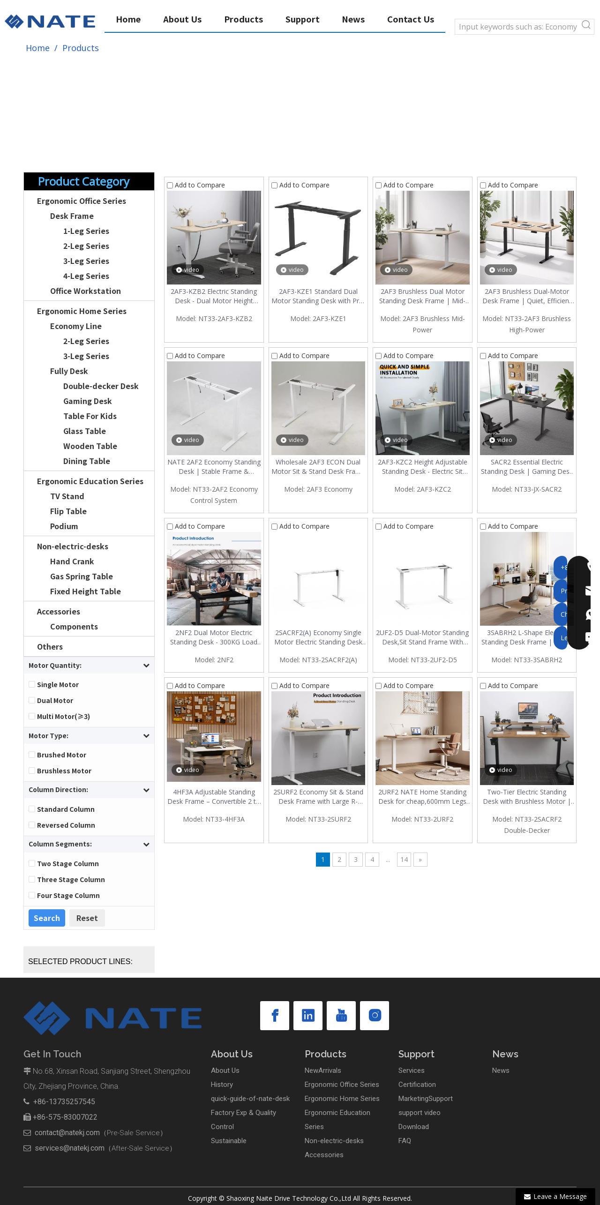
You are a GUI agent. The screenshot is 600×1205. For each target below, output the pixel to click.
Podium (64, 525)
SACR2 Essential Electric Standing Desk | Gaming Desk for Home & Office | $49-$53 (527, 466)
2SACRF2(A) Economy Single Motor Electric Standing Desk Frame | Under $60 (318, 637)
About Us (225, 1070)
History (222, 1084)
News (501, 1070)
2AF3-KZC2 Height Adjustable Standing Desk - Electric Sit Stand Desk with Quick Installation (422, 466)
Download (413, 1127)
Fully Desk (69, 370)
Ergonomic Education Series (90, 480)
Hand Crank (72, 561)
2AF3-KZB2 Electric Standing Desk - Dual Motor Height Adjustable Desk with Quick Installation (214, 296)
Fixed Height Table (85, 591)
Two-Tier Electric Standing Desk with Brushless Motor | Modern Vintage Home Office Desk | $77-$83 (526, 796)
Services (411, 1070)
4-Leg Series (86, 275)
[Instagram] (374, 1015)
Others (50, 646)
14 (404, 859)
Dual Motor (55, 700)
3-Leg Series (86, 260)
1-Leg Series (86, 230)
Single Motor (58, 684)
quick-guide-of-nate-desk (250, 1098)
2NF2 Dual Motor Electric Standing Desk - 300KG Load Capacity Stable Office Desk (213, 637)
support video (419, 1112)
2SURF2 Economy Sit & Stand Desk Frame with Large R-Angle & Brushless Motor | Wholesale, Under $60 (318, 796)
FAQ (404, 1141)
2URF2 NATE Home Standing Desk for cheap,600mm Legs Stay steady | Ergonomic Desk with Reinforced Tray (422, 796)
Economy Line (76, 325)
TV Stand (67, 495)
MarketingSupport (425, 1098)
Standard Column (66, 809)
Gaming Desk (87, 400)
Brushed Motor (61, 754)
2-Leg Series (86, 245)
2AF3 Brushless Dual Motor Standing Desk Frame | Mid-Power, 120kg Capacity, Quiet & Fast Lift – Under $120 (422, 296)
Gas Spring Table (81, 576)
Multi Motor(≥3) (63, 716)
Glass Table (84, 430)
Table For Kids (90, 415)
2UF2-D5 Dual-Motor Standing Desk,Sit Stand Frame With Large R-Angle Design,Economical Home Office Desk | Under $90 (422, 637)
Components (74, 626)
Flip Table (68, 510)
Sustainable (229, 1141)
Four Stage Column (68, 895)
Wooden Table (90, 445)
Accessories (58, 611)
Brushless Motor (64, 770)
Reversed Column (66, 825)
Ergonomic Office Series (81, 200)
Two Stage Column (68, 863)
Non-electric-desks (72, 546)
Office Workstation (85, 290)
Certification (417, 1084)
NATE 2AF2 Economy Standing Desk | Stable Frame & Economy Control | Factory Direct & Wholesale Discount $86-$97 (214, 466)
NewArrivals (323, 1070)
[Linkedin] (307, 1015)
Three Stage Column (71, 879)
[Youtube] (341, 1015)
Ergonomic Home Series (82, 310)
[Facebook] (274, 1015)
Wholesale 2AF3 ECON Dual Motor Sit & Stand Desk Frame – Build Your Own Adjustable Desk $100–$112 (318, 466)
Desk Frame (72, 215)
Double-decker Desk (101, 385)
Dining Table (86, 460)
